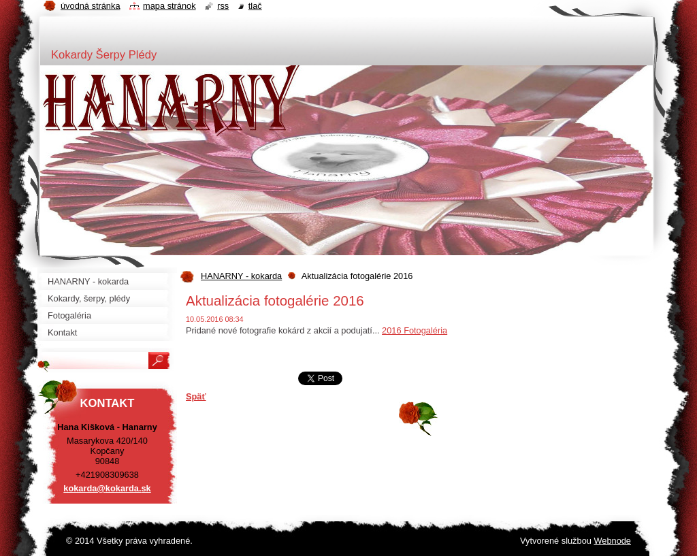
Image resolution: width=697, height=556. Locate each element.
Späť (196, 396)
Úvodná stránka (90, 6)
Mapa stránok (169, 6)
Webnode (612, 541)
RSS (223, 6)
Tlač (255, 6)
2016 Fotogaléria (414, 330)
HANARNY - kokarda (241, 276)
